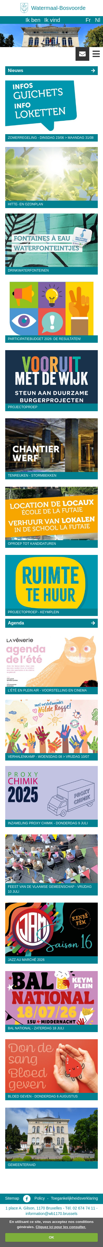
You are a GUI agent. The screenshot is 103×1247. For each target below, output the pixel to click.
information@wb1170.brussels (51, 1213)
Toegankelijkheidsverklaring (74, 1198)
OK (51, 1237)
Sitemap (12, 1198)
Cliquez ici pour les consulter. (61, 1227)
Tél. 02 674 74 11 (80, 1208)
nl (97, 20)
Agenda (16, 623)
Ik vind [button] (52, 20)
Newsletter (82, 56)
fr (88, 20)
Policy (40, 1198)
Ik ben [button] (33, 20)
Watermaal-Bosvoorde (58, 8)
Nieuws (15, 70)
